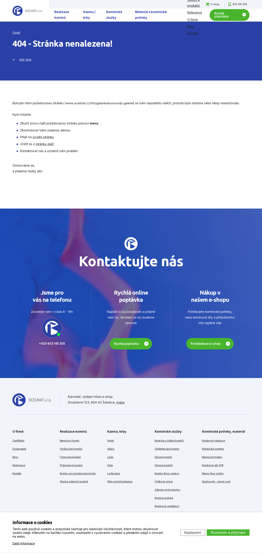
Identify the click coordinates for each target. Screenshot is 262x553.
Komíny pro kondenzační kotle (78, 473)
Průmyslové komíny (71, 465)
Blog (190, 26)
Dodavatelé (19, 448)
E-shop (215, 4)
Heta (110, 465)
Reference (194, 12)
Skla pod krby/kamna (119, 481)
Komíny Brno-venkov (167, 473)
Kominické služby (114, 14)
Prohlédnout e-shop (205, 344)
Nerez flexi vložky (213, 473)
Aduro (110, 448)
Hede (110, 440)
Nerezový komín (69, 440)
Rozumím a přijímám (228, 532)
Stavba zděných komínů (74, 481)
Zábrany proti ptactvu (167, 489)
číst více (25, 59)
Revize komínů (163, 457)
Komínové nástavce (213, 440)
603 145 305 (240, 4)
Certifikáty (18, 440)
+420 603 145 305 (52, 343)
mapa (120, 402)
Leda (110, 457)
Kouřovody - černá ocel (216, 481)
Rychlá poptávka (221, 15)
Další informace (23, 543)
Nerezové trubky (212, 457)
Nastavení (192, 532)
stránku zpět (45, 144)
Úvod (16, 32)
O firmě (192, 19)
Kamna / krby (89, 14)
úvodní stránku (43, 137)
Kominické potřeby (213, 448)
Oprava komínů (164, 465)
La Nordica (113, 473)
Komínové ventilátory (167, 506)
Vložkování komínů (71, 448)
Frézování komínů (70, 457)
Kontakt (192, 33)
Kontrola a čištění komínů (169, 440)
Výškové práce (164, 481)
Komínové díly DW (213, 465)
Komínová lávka (164, 497)
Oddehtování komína (167, 448)
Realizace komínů (61, 14)
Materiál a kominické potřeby (151, 14)
